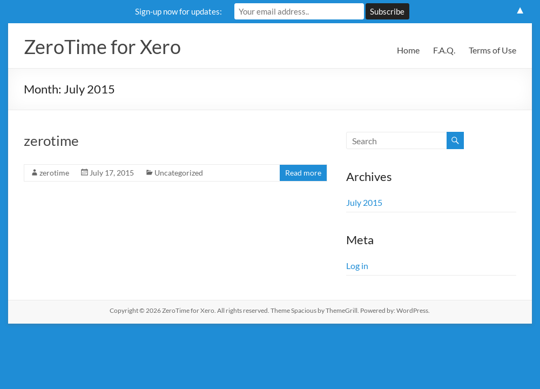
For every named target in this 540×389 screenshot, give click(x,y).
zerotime (51, 140)
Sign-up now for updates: (178, 11)
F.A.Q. (444, 50)
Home (408, 50)
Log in (357, 265)
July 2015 (364, 202)
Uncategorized (178, 172)
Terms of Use (492, 50)
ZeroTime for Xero (102, 46)
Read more (303, 172)
